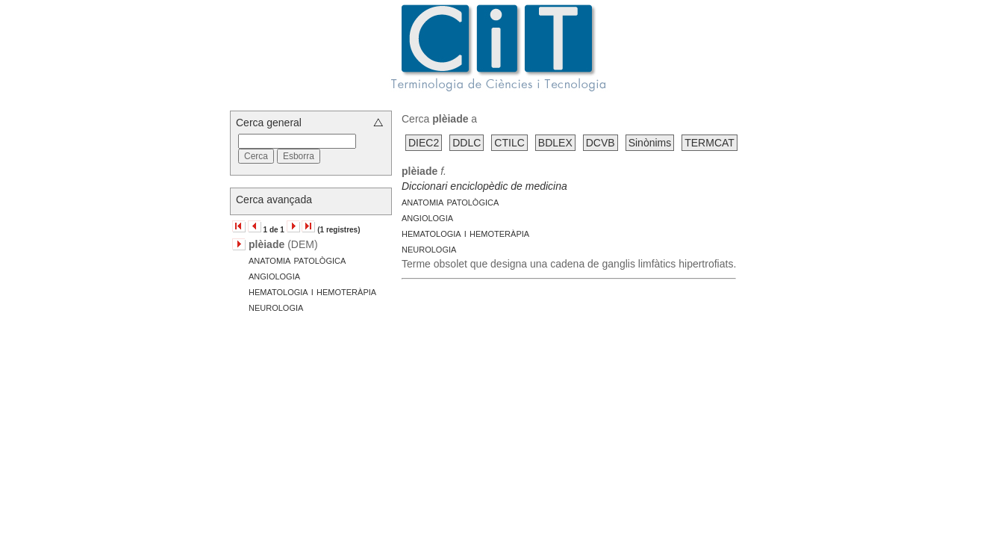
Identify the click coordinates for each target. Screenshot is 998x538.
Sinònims (650, 143)
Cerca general (269, 123)
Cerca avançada (274, 199)
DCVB (600, 143)
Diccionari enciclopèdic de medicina (484, 186)
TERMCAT (709, 143)
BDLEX (555, 143)
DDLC (466, 143)
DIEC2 (423, 143)
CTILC (509, 143)
